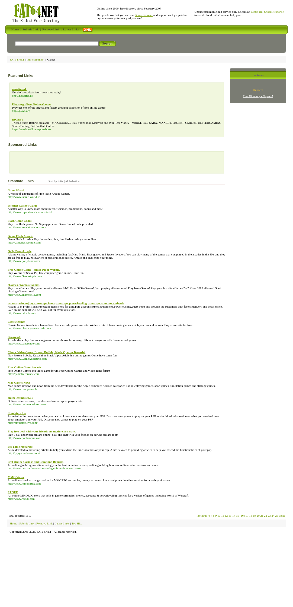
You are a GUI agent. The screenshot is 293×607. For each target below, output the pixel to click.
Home (13, 523)
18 (250, 515)
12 (226, 515)
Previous (202, 515)
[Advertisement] (43, 164)
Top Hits (77, 523)
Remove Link (44, 523)
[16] (242, 515)
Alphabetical (72, 181)
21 (261, 515)
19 (254, 515)
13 (229, 515)
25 (276, 515)
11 (222, 515)
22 (265, 515)
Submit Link (26, 523)
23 (269, 515)
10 (218, 515)
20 (258, 515)
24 (273, 515)
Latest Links (62, 523)
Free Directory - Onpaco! (258, 96)
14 (233, 515)
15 (237, 515)
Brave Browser (144, 15)
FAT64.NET (17, 59)
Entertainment (35, 59)
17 (246, 515)
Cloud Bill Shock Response (267, 11)
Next (282, 515)
